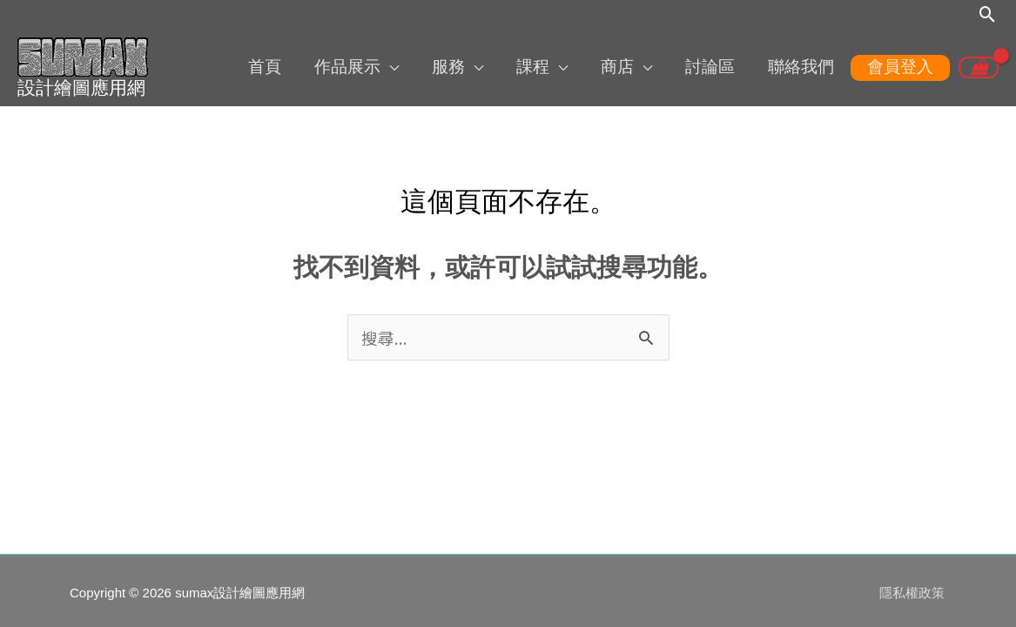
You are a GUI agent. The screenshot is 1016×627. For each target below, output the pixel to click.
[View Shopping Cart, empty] (979, 67)
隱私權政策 (913, 588)
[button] (988, 15)
